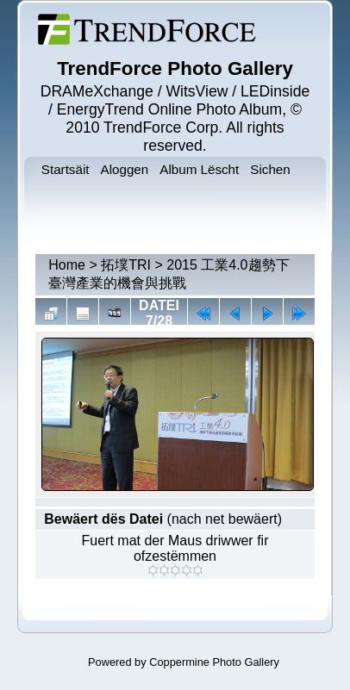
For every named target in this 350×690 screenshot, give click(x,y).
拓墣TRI (126, 265)
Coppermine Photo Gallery (214, 662)
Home (66, 265)
